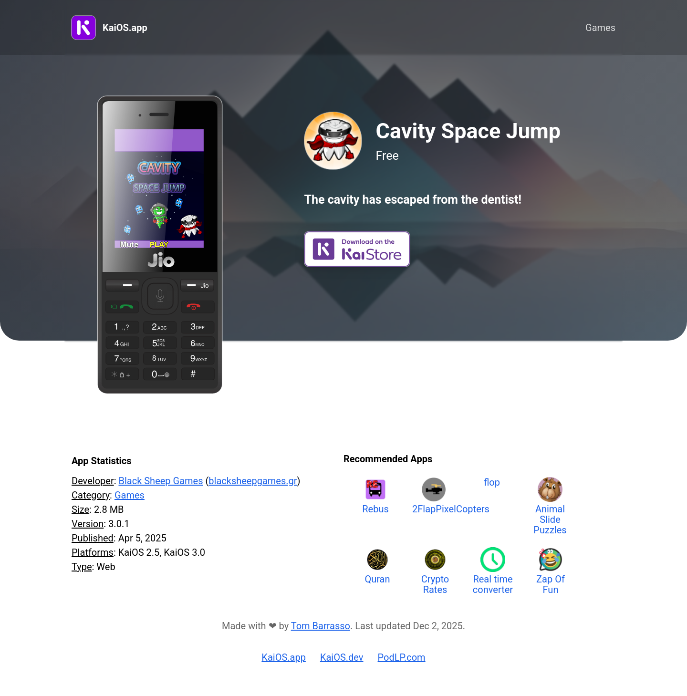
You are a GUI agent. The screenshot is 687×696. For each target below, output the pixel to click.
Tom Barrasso (320, 626)
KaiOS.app (125, 27)
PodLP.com (402, 657)
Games (600, 27)
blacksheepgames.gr (252, 481)
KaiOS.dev (342, 657)
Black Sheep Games (160, 481)
